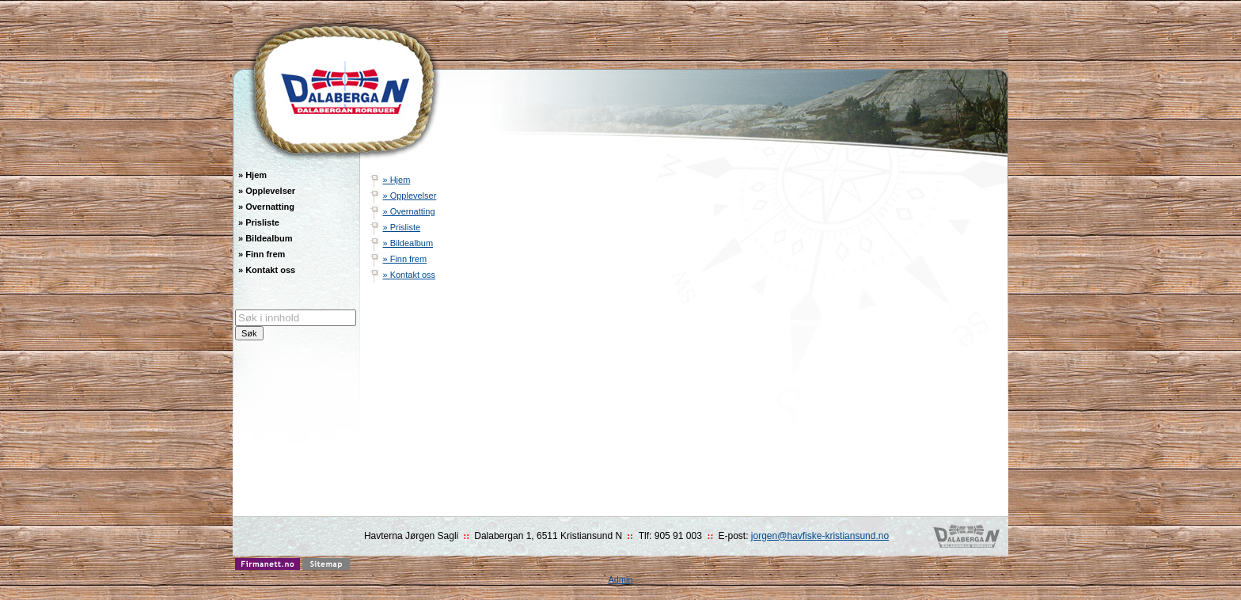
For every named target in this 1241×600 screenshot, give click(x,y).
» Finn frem (404, 259)
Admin (620, 579)
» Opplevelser (409, 195)
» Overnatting (408, 211)
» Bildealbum (407, 243)
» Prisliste (401, 227)
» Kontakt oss (408, 274)
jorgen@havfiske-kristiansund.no (820, 535)
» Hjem (396, 179)
